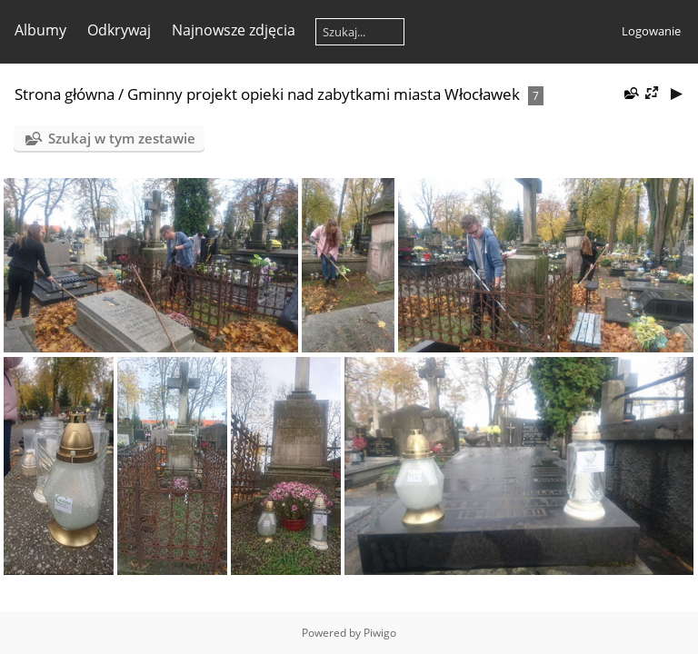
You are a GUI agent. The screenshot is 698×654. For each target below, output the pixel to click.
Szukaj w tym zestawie (121, 138)
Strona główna (65, 94)
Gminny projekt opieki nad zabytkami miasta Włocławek (323, 94)
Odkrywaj (119, 30)
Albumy (40, 30)
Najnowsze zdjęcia (233, 30)
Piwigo (380, 632)
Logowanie (651, 31)
